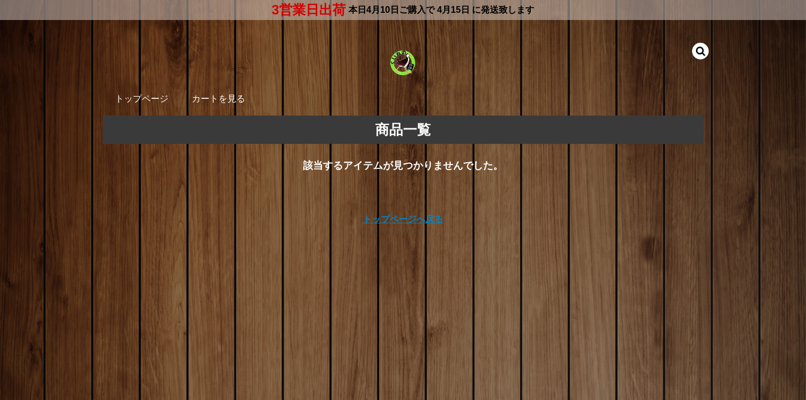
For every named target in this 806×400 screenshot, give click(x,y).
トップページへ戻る (403, 219)
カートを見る (218, 98)
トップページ (141, 98)
